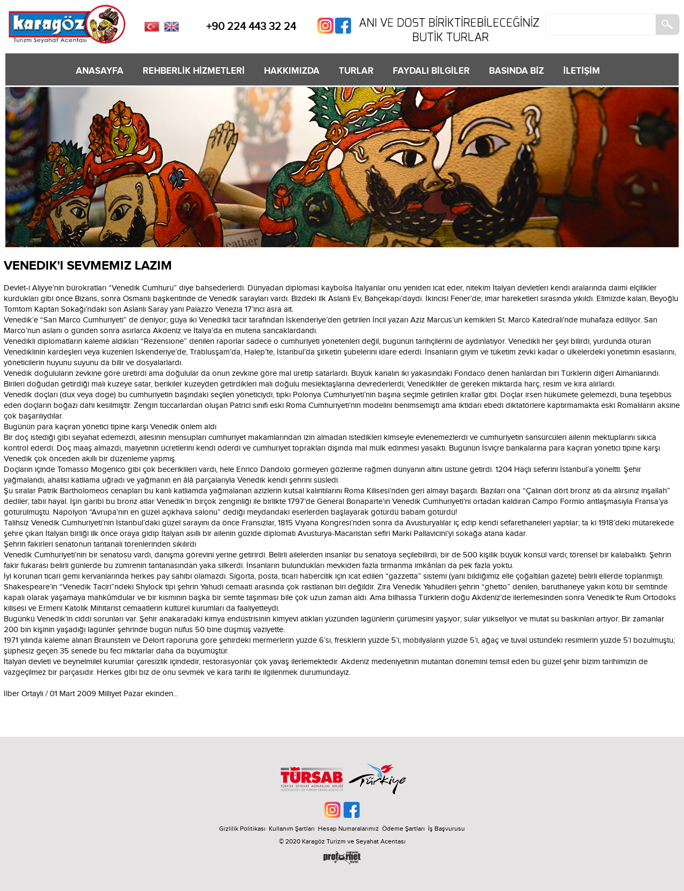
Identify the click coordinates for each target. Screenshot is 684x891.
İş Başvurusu (446, 828)
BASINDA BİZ (516, 71)
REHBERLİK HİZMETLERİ (194, 71)
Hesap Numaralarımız (348, 828)
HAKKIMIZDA (292, 71)
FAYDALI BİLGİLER (431, 71)
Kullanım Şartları (293, 828)
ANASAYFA (99, 71)
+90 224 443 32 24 (251, 26)
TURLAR (356, 71)
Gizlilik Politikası (242, 828)
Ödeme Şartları (403, 828)
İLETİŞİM (581, 71)
